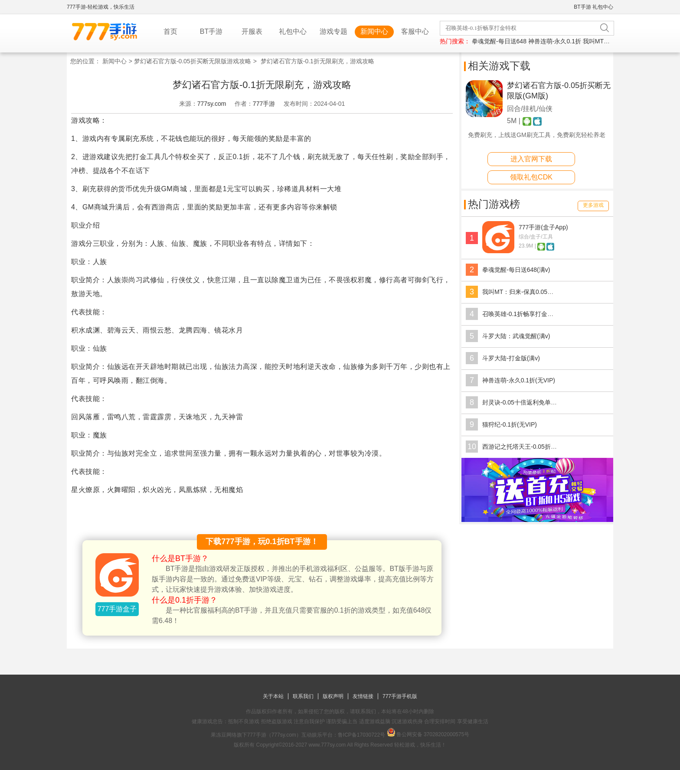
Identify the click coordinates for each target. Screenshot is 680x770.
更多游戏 (593, 205)
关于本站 (273, 696)
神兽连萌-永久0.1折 (554, 41)
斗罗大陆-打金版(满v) (511, 358)
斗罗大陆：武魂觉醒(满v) (516, 336)
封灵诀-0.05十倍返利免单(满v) (523, 402)
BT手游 (582, 7)
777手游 (264, 103)
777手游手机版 (399, 696)
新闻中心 (374, 31)
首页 (170, 31)
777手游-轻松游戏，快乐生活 (100, 7)
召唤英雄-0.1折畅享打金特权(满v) (527, 313)
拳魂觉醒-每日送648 (499, 41)
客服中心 (415, 31)
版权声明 (333, 696)
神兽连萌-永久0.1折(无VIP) (518, 380)
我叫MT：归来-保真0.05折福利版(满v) (533, 291)
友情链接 (363, 696)
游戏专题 (333, 31)
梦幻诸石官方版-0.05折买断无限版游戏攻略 (192, 61)
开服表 (252, 31)
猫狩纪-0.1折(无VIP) (509, 424)
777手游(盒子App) (543, 227)
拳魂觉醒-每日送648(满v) (516, 269)
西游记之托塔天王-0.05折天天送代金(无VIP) (541, 446)
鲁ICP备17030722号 (361, 735)
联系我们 (303, 696)
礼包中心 (602, 7)
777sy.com (211, 103)
